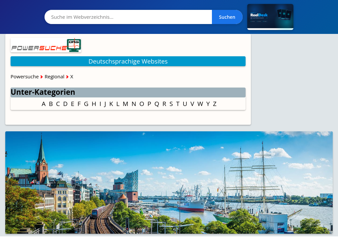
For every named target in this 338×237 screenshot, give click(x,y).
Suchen (227, 17)
